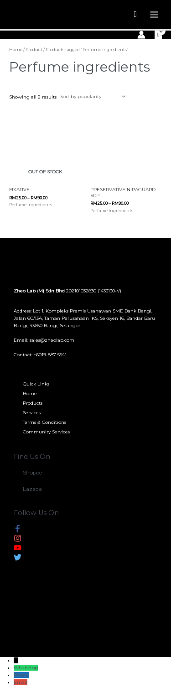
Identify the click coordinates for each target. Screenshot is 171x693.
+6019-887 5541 (50, 355)
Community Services (46, 432)
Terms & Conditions (44, 422)
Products (32, 403)
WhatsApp (26, 668)
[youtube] (17, 549)
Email (20, 682)
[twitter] (17, 559)
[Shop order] (92, 96)
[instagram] (17, 540)
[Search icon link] (135, 14)
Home (15, 49)
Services (32, 413)
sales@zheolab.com (52, 340)
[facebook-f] (17, 530)
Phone (21, 675)
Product (34, 49)
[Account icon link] (141, 35)
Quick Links (36, 384)
